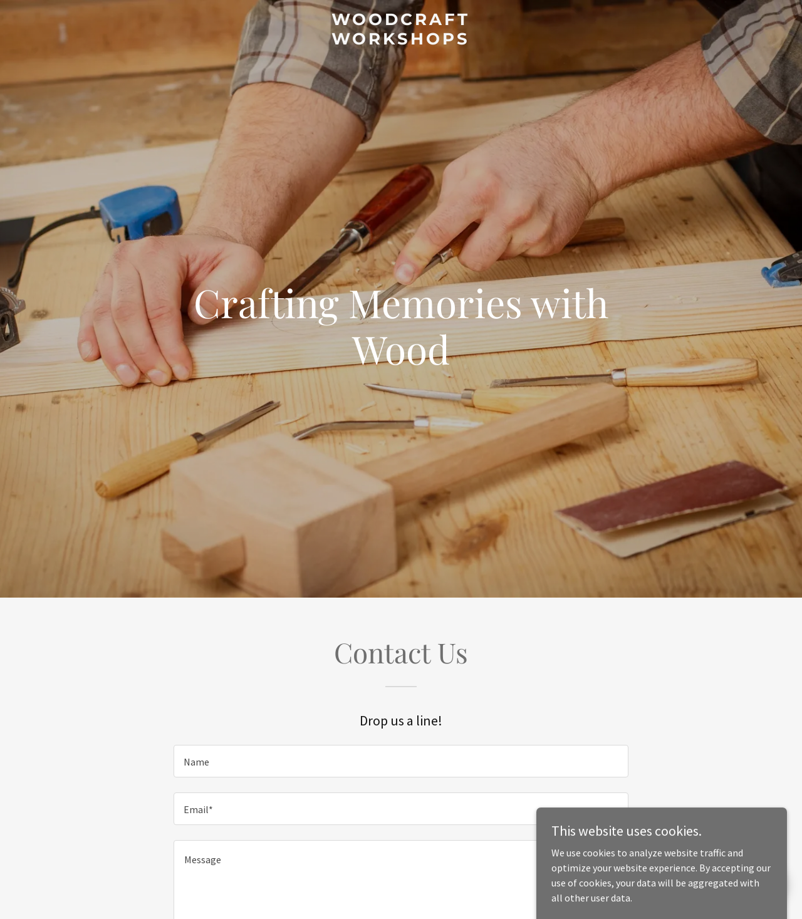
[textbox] (401, 761)
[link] (401, 40)
